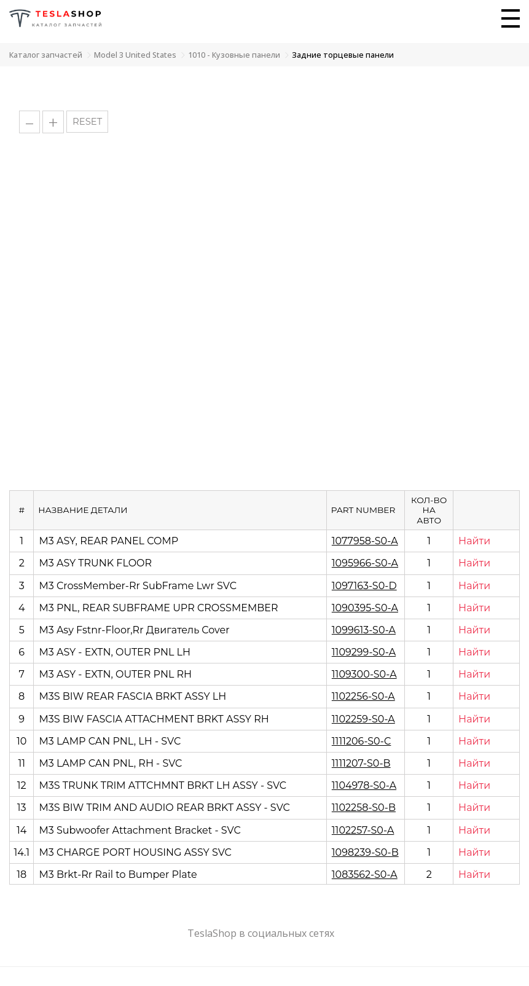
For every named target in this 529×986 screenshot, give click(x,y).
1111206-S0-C (361, 741)
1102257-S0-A (363, 830)
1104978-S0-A (364, 785)
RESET (87, 121)
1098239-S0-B (365, 852)
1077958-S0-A (365, 541)
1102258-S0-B (364, 807)
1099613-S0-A (364, 630)
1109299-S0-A (364, 652)
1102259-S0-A (363, 719)
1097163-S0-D (364, 586)
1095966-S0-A (365, 563)
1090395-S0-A (365, 608)
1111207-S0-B (361, 763)
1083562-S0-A (365, 874)
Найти (474, 541)
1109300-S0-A (364, 674)
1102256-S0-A (363, 696)
